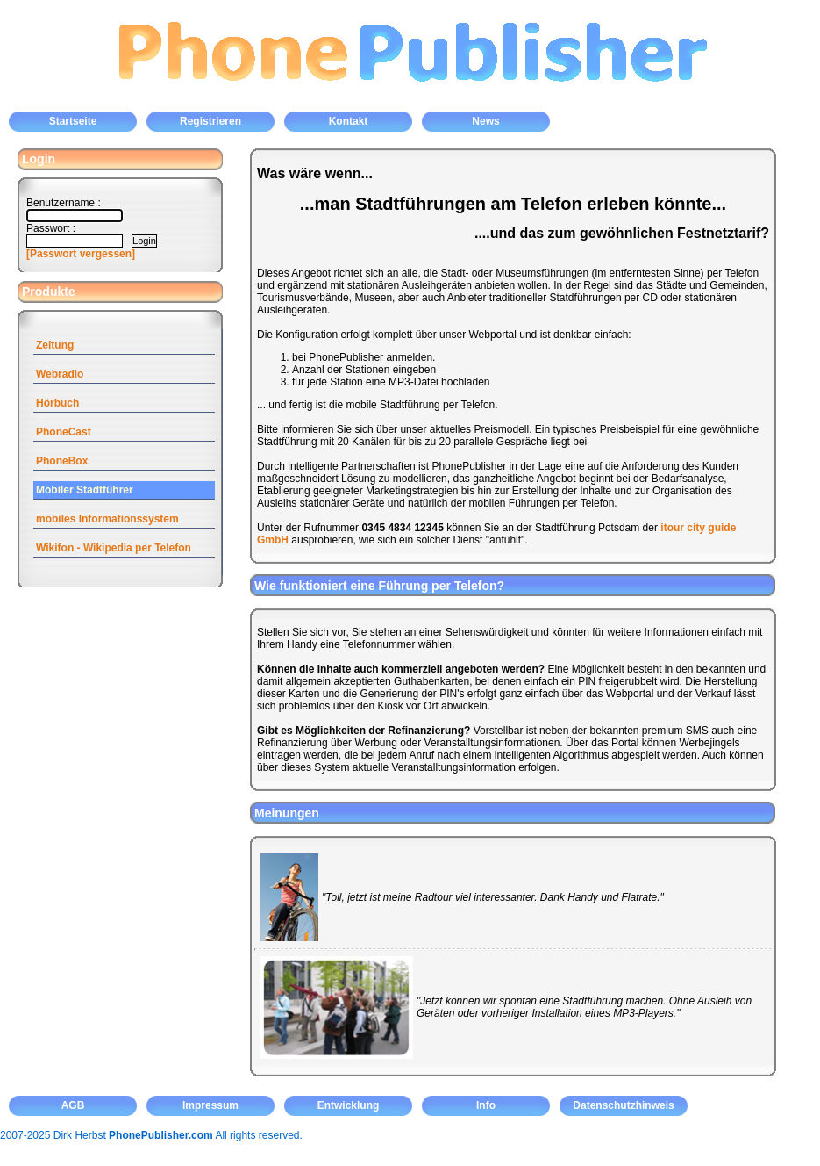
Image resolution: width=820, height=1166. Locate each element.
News (485, 121)
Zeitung (55, 345)
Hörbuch (57, 403)
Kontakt (348, 121)
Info (486, 1105)
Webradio (59, 374)
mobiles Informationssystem (107, 519)
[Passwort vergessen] (80, 254)
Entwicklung (348, 1105)
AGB (73, 1105)
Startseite (73, 121)
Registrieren (210, 121)
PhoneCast (63, 432)
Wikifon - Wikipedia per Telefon (113, 548)
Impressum (210, 1105)
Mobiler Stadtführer (84, 490)
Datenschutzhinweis (623, 1105)
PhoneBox (62, 461)
